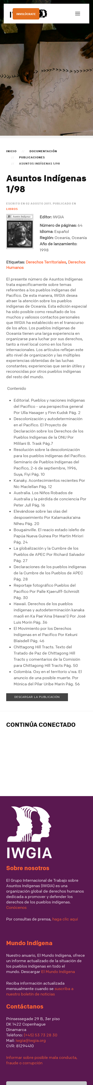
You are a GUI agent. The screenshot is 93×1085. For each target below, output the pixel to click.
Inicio (11, 151)
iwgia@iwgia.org (31, 1040)
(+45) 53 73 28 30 (40, 1034)
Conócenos (16, 907)
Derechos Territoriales (46, 262)
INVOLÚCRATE (26, 14)
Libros (12, 209)
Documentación (43, 151)
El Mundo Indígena (58, 971)
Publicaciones (32, 157)
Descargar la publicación (37, 697)
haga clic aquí (64, 919)
